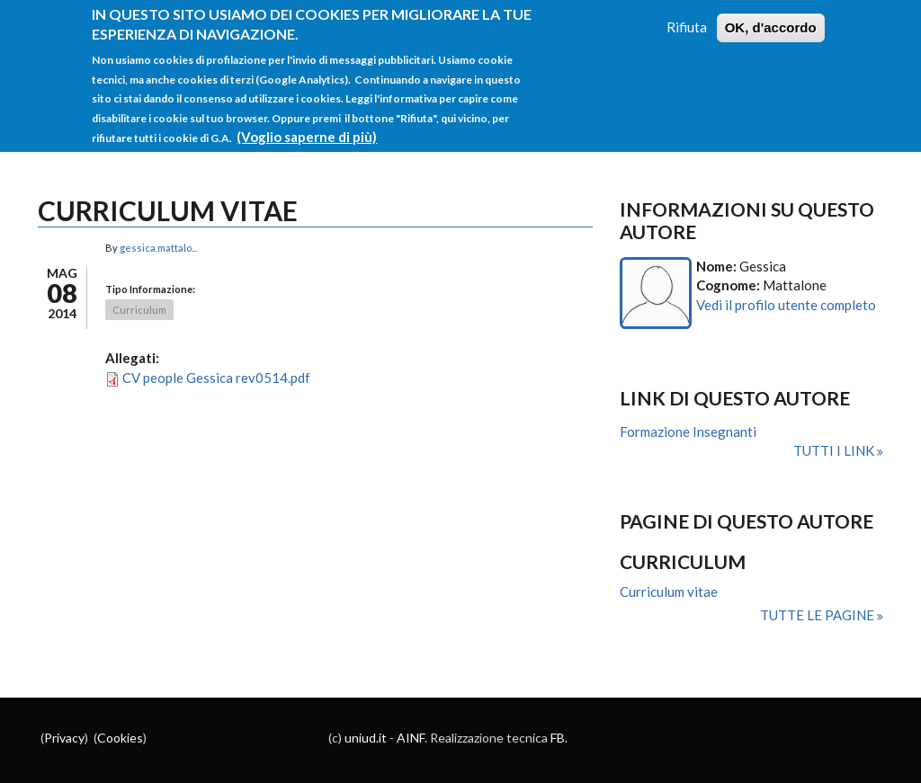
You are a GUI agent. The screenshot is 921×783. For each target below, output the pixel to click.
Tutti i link (835, 450)
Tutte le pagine (818, 615)
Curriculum (139, 310)
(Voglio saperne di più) (307, 129)
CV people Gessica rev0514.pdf (216, 377)
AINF (411, 737)
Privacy (64, 737)
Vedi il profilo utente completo (786, 305)
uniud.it (365, 737)
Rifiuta (686, 20)
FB (557, 737)
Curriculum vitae (669, 591)
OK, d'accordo (771, 20)
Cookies (120, 737)
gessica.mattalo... (158, 248)
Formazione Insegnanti (688, 431)
